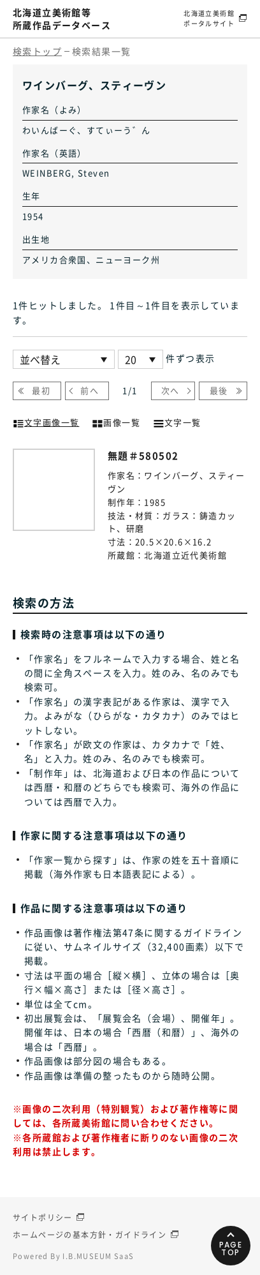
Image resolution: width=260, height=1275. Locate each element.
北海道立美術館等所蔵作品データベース (62, 18)
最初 (41, 390)
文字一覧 (177, 421)
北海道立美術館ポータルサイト (209, 18)
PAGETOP (231, 1248)
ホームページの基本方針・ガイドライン (89, 1235)
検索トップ (37, 51)
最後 (219, 390)
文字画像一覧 (46, 421)
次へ (170, 390)
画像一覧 (116, 421)
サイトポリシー (43, 1217)
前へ (89, 390)
